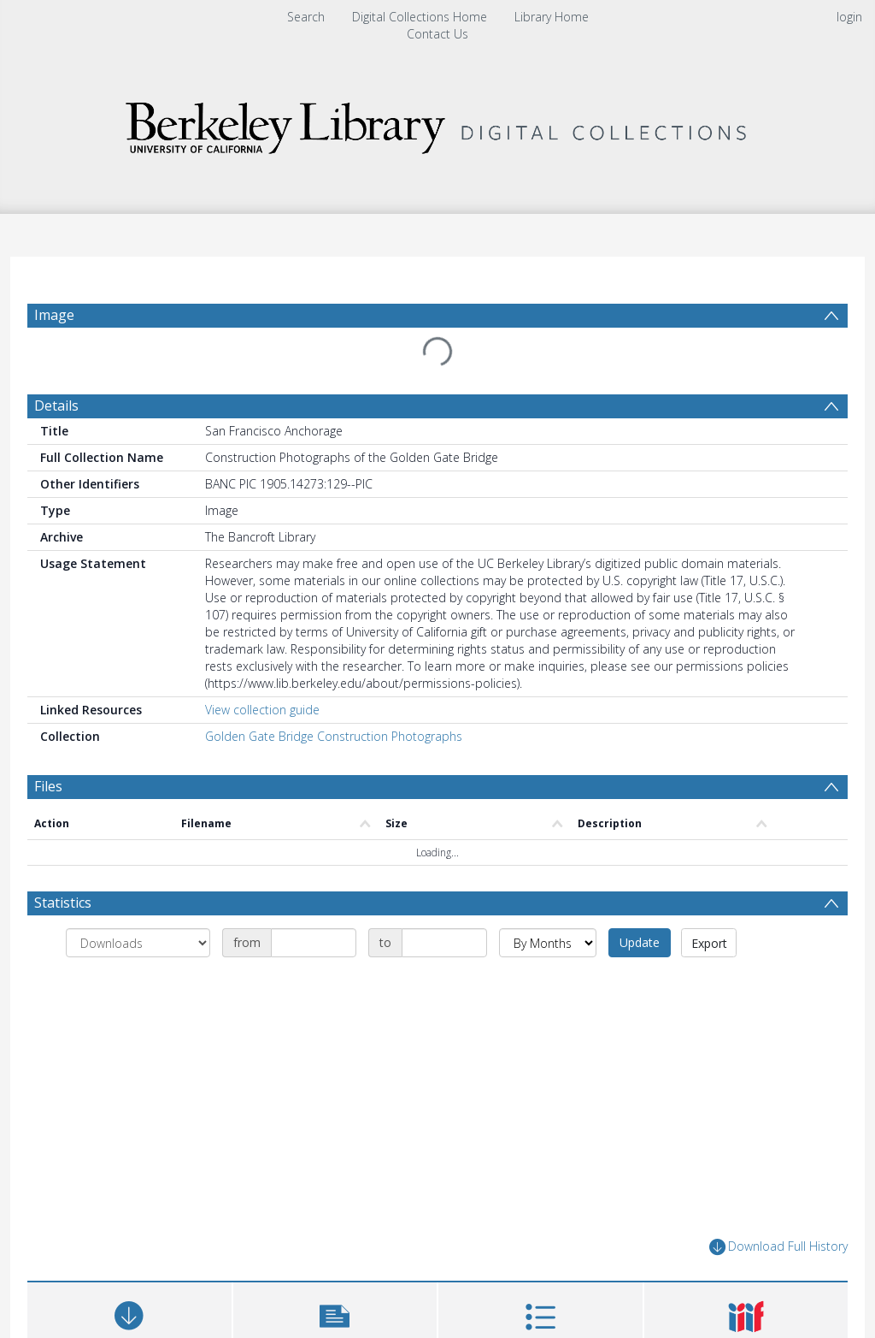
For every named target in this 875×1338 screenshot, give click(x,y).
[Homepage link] (437, 124)
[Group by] (138, 942)
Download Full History (778, 1247)
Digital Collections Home (419, 17)
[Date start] (313, 942)
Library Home (551, 17)
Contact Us (437, 34)
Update (640, 942)
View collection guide (262, 710)
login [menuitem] (849, 17)
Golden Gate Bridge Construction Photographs (333, 736)
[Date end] (444, 942)
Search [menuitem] (306, 17)
